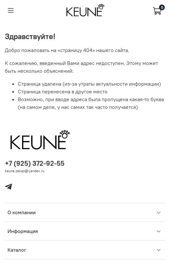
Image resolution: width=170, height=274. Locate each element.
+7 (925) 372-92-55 (34, 163)
